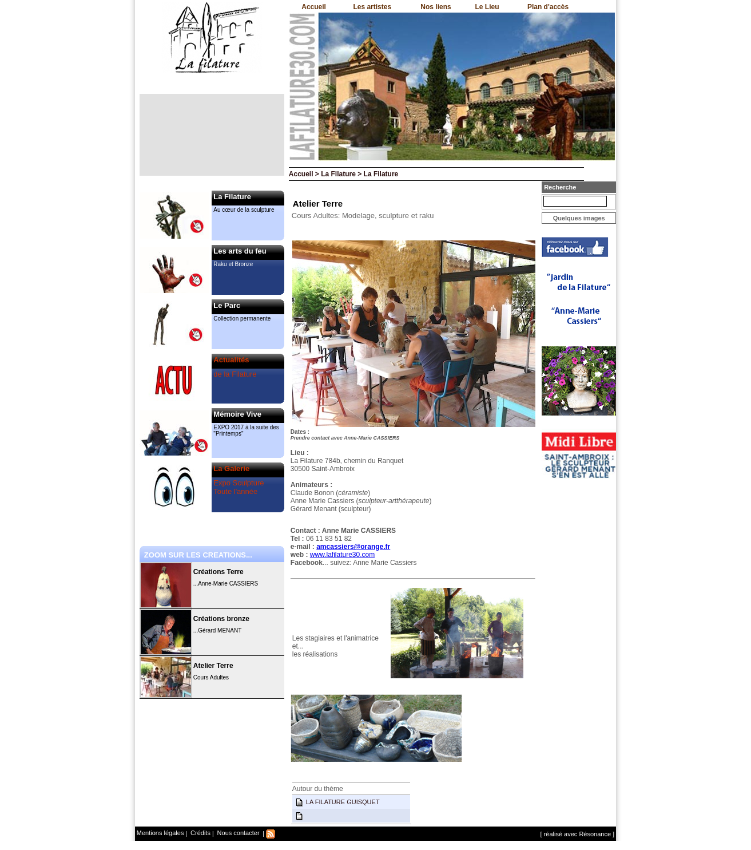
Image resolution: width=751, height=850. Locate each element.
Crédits (199, 832)
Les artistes (372, 7)
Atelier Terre (213, 666)
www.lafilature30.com (342, 555)
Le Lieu (487, 7)
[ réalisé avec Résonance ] (578, 834)
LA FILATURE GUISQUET (343, 801)
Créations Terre (218, 572)
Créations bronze (221, 619)
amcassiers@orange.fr (353, 547)
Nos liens (435, 7)
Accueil (313, 7)
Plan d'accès (548, 7)
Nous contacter (238, 832)
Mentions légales (160, 832)
